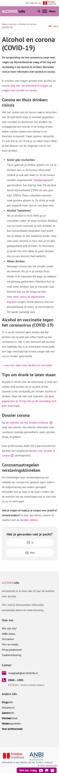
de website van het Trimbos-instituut (27, 422)
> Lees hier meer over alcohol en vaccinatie (27, 365)
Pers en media (10, 644)
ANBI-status (8, 634)
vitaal (9, 718)
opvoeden (11, 723)
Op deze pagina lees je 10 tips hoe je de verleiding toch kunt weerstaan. (29, 401)
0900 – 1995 (15, 680)
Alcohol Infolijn (29, 520)
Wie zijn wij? (9, 628)
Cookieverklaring (11, 655)
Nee (32, 552)
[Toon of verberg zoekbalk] (39, 11)
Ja (32, 542)
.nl (8, 707)
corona (13, 24)
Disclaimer (8, 639)
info (7, 702)
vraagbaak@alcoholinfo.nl (23, 673)
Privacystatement (12, 649)
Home (4, 24)
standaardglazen (43, 180)
